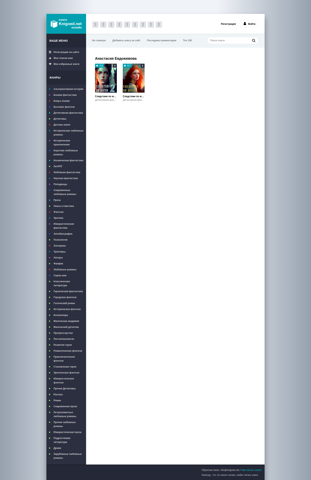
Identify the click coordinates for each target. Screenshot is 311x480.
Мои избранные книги (64, 64)
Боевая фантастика (65, 95)
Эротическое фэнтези (66, 372)
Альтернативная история (68, 89)
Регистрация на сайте (64, 52)
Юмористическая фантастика (64, 226)
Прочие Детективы (65, 388)
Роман (57, 400)
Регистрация (228, 24)
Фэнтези (58, 212)
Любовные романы (65, 269)
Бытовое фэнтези (64, 107)
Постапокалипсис (64, 339)
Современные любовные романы (65, 192)
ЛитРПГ (58, 166)
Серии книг (60, 275)
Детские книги (62, 124)
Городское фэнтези (65, 297)
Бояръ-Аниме (62, 101)
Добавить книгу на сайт (126, 40)
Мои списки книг (61, 58)
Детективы (60, 118)
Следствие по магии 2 (106, 96)
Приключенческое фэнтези (64, 358)
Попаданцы (60, 184)
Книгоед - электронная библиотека (66, 24)
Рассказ (58, 394)
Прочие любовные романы (65, 424)
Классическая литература (62, 283)
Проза (57, 200)
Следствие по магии (134, 96)
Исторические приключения (62, 142)
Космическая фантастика (68, 160)
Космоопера (61, 315)
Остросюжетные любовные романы (65, 414)
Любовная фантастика (67, 172)
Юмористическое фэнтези (64, 380)
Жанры (54, 77)
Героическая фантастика (68, 291)
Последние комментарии (161, 40)
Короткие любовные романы (66, 152)
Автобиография (63, 233)
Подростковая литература (62, 440)
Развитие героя (63, 345)
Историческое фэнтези (67, 309)
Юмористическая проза (67, 432)
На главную (99, 40)
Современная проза (65, 406)
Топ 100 (187, 40)
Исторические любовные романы (69, 132)
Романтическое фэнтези (68, 350)
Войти (249, 23)
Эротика (58, 218)
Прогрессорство (63, 333)
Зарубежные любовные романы (68, 456)
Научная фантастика (66, 178)
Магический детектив (66, 327)
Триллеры (60, 251)
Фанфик (58, 263)
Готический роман (64, 303)
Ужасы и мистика (64, 206)
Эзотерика (60, 245)
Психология (60, 239)
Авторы (58, 257)
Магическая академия (66, 321)
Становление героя (65, 366)
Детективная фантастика (68, 112)
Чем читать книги (251, 470)
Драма (57, 448)
